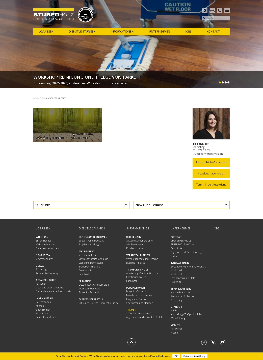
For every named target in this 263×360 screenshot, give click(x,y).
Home (36, 98)
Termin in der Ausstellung (211, 184)
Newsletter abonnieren (211, 173)
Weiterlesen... (131, 79)
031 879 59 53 (201, 150)
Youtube (223, 342)
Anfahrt (204, 10)
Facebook (204, 342)
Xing (213, 342)
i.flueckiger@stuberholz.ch (208, 153)
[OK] (258, 356)
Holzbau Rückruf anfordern (211, 162)
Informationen (49, 98)
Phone (219, 10)
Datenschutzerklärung (194, 356)
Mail (227, 10)
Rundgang (212, 10)
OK (176, 356)
